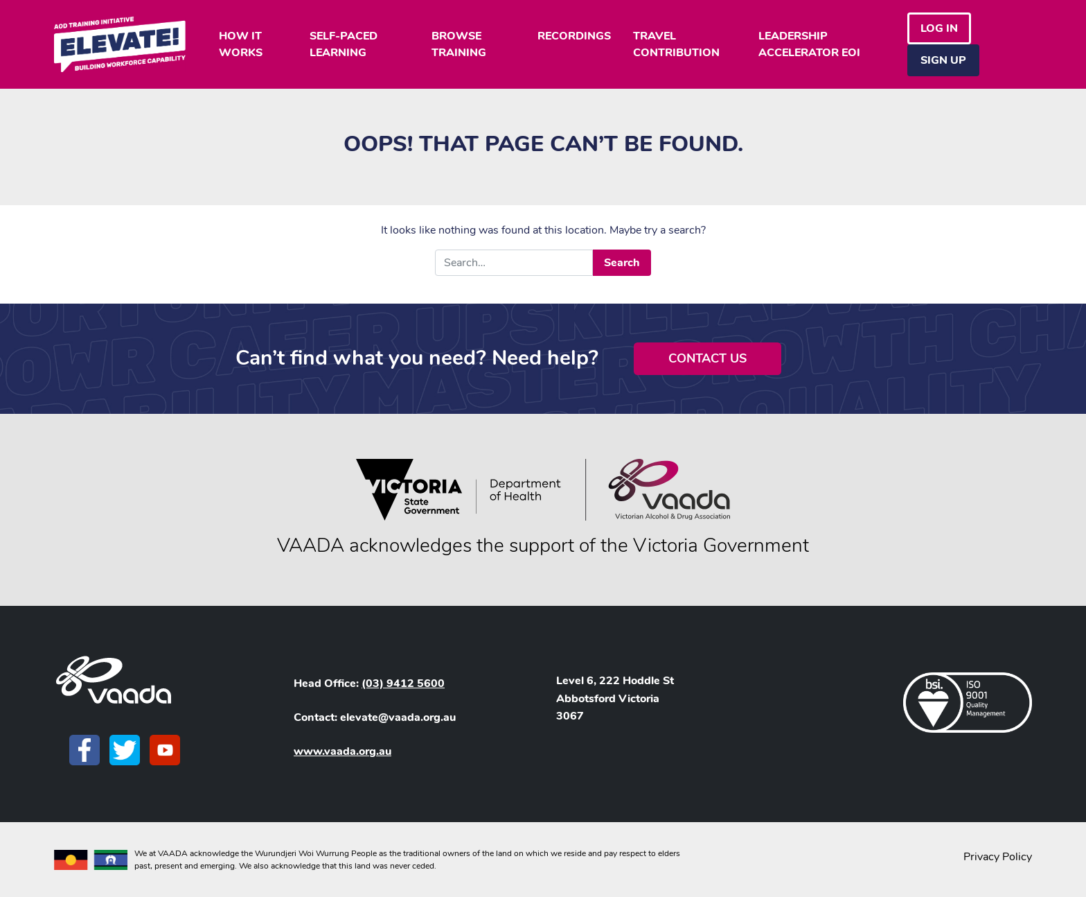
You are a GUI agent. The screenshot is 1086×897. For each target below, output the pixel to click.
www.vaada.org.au (342, 751)
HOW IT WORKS (240, 44)
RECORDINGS (574, 36)
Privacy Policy (997, 856)
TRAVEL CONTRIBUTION (676, 44)
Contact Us (707, 358)
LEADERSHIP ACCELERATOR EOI (809, 44)
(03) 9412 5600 (403, 683)
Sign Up (943, 60)
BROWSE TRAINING (458, 44)
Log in (939, 28)
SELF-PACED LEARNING (343, 44)
